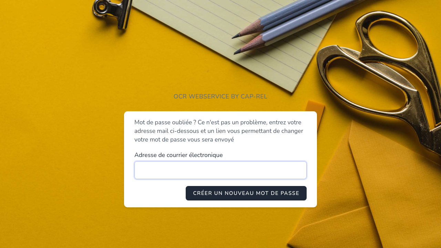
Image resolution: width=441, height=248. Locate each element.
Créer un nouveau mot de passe (246, 193)
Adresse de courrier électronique (178, 155)
